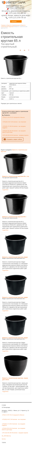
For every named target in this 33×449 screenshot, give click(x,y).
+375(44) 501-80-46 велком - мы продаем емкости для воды (14, 131)
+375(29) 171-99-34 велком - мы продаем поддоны (14, 127)
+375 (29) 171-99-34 (16, 10)
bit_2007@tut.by (6, 436)
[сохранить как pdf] (29, 50)
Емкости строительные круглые (13, 26)
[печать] (24, 50)
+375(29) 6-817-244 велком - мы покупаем (14, 122)
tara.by (4, 439)
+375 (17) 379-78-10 (16, 17)
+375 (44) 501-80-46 (15, 14)
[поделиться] (20, 50)
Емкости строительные (13, 25)
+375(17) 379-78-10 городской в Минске (13, 117)
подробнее (5, 189)
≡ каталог (14, 21)
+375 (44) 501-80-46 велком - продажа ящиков (15, 135)
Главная (3, 25)
